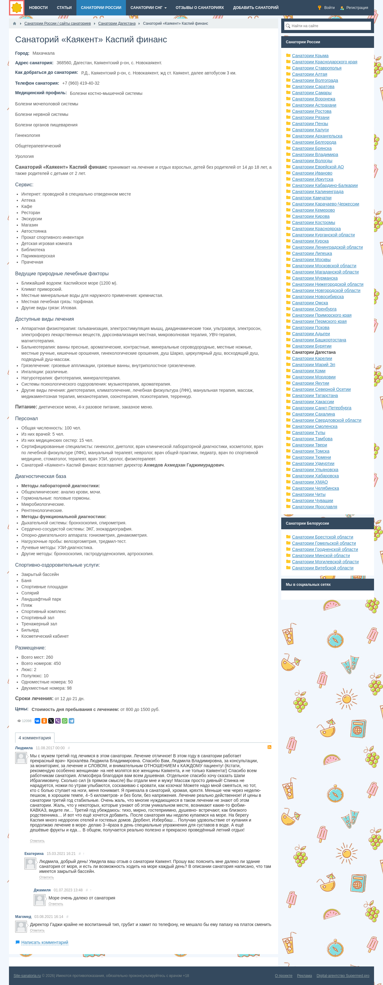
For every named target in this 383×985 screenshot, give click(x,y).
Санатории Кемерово (313, 210)
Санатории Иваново (312, 173)
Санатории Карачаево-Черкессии (325, 203)
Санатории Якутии (310, 383)
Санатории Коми (308, 370)
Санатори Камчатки (312, 197)
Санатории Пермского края (319, 321)
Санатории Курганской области (323, 234)
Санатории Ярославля (314, 506)
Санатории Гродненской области (325, 549)
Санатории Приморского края (321, 315)
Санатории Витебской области (323, 567)
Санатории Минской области (321, 555)
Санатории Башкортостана (319, 339)
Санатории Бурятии (312, 346)
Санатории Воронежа (313, 98)
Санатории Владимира (315, 154)
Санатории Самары (312, 92)
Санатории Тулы (308, 432)
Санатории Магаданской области (325, 271)
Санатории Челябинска (315, 488)
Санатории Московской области (324, 265)
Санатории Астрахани (314, 105)
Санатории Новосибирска (318, 296)
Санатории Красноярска (316, 228)
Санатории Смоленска (315, 426)
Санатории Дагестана (314, 352)
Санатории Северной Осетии (321, 389)
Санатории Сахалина (313, 414)
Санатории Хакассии (313, 401)
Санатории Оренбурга (314, 308)
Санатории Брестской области (322, 537)
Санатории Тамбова (312, 438)
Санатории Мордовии (314, 376)
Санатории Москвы (311, 259)
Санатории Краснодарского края (324, 61)
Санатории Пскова (310, 327)
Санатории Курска (310, 241)
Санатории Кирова (310, 216)
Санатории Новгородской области (326, 290)
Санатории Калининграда (317, 191)
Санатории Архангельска (317, 135)
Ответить (37, 841)
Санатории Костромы (313, 222)
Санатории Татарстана (315, 395)
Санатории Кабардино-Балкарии (325, 185)
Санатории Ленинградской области (327, 247)
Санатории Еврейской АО (318, 166)
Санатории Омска (310, 302)
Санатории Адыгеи (311, 333)
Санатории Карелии (312, 358)
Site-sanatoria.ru (27, 976)
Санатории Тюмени (311, 457)
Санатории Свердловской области (326, 420)
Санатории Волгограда (315, 80)
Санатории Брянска (312, 148)
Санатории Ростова (311, 111)
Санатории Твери (309, 444)
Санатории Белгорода (314, 142)
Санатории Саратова (313, 86)
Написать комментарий (44, 942)
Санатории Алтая (309, 74)
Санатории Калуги (310, 129)
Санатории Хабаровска (315, 475)
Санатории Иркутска (312, 179)
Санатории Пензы (310, 123)
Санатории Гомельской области (324, 543)
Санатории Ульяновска (315, 469)
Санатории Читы (308, 494)
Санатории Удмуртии (313, 463)
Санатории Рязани (310, 117)
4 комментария (35, 737)
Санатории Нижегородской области (328, 284)
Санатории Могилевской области (325, 561)
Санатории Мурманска (315, 278)
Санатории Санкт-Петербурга (321, 407)
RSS (269, 747)
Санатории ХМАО (310, 482)
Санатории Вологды (312, 160)
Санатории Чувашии (312, 500)
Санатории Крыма (310, 55)
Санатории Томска (310, 451)
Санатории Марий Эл (313, 364)
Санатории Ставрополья (317, 68)
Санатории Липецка (312, 253)
